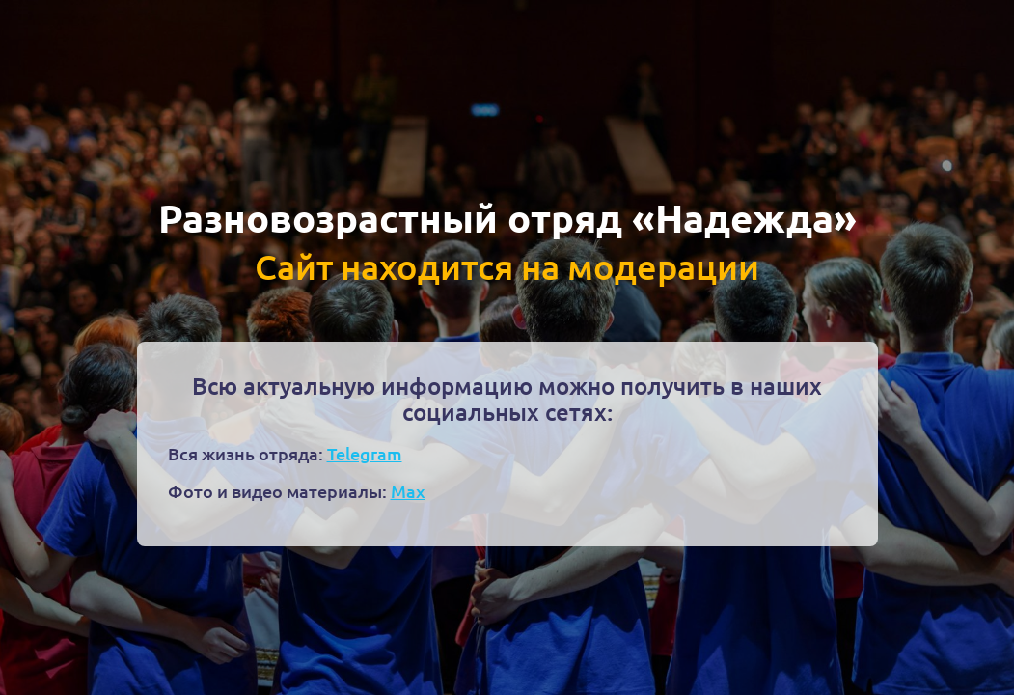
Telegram (364, 453)
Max (408, 491)
